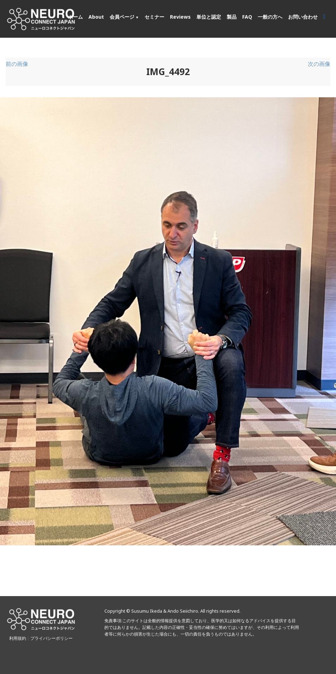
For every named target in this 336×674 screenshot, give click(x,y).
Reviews (180, 16)
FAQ (247, 16)
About (96, 16)
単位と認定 (208, 16)
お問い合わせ (303, 16)
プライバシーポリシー (51, 638)
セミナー (154, 16)
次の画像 (319, 64)
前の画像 (17, 64)
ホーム (75, 16)
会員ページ (122, 16)
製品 (232, 16)
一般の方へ (270, 16)
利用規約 (17, 638)
